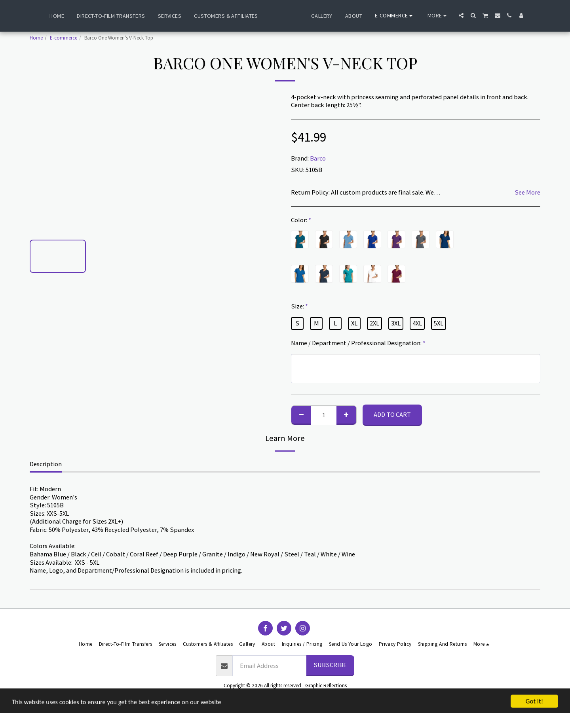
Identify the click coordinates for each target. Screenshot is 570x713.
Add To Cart (392, 414)
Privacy (294, 695)
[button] (480, 15)
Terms (269, 695)
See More (527, 193)
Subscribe (330, 665)
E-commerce (63, 37)
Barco (318, 158)
